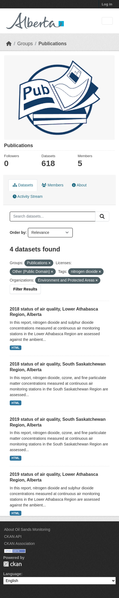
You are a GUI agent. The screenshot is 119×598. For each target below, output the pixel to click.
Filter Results (25, 289)
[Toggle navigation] (107, 21)
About (79, 185)
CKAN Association (19, 543)
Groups (25, 43)
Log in (107, 4)
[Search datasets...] (52, 216)
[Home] (9, 43)
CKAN (12, 564)
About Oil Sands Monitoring (27, 529)
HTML (15, 347)
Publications (52, 43)
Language (12, 574)
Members (52, 185)
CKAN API (13, 536)
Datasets (23, 185)
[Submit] (102, 216)
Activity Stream (27, 196)
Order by (17, 232)
